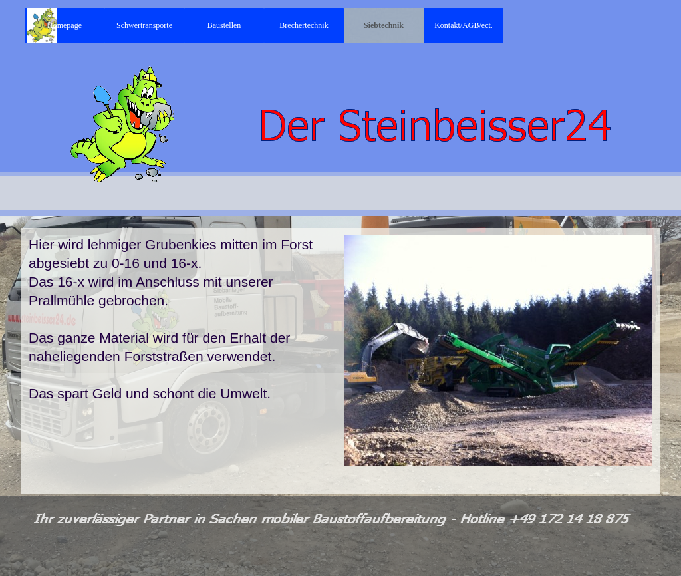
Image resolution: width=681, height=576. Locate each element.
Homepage (64, 25)
